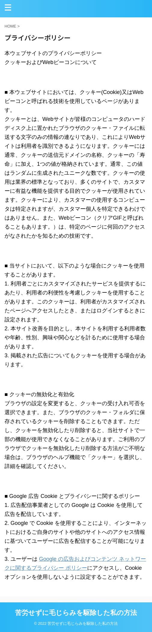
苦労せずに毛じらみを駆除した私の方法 (76, 612)
